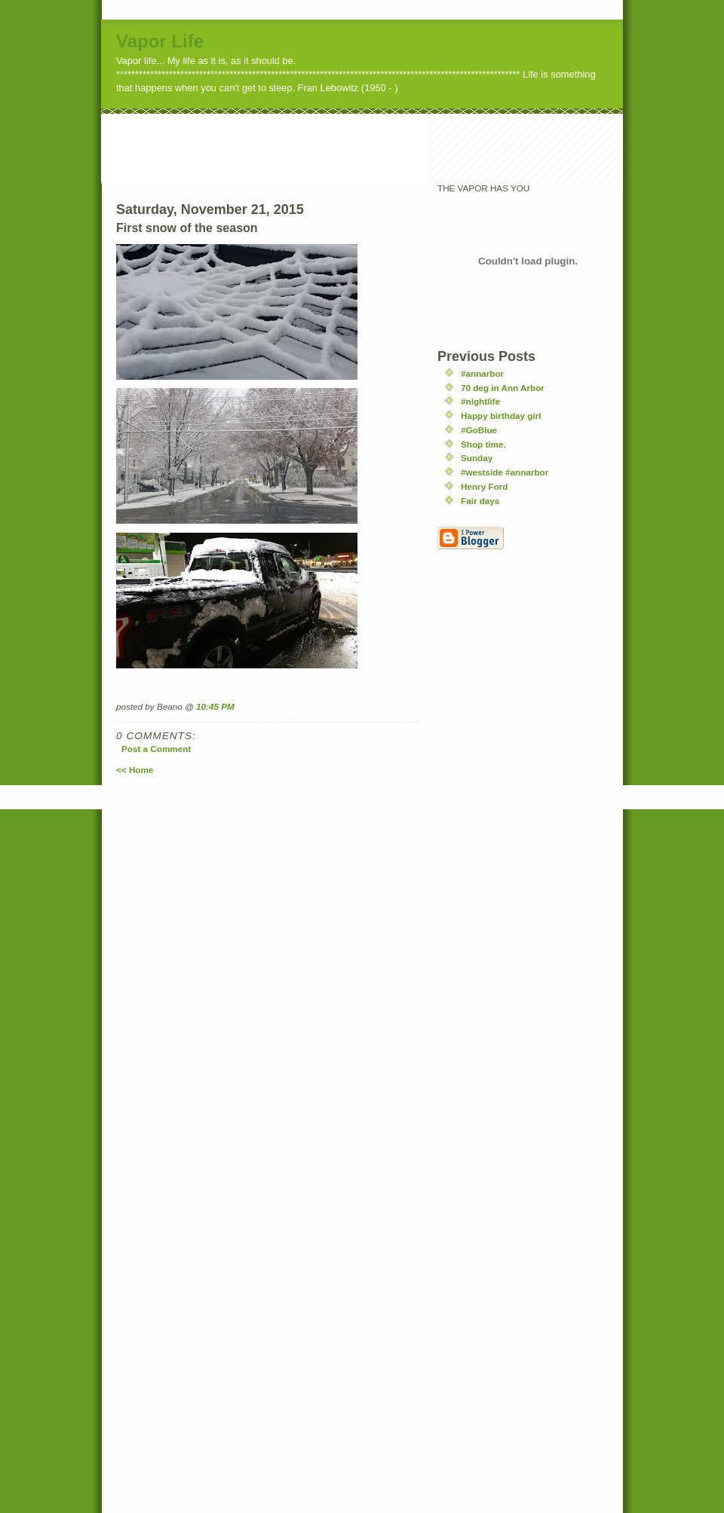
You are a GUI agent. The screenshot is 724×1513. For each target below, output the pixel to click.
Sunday (476, 458)
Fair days (480, 501)
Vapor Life (160, 41)
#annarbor (482, 373)
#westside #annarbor (504, 472)
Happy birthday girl (501, 415)
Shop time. (483, 444)
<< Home (134, 770)
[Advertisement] (375, 148)
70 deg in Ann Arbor (503, 388)
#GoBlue (479, 430)
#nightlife (480, 401)
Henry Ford (484, 486)
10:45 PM (215, 706)
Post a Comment (156, 748)
